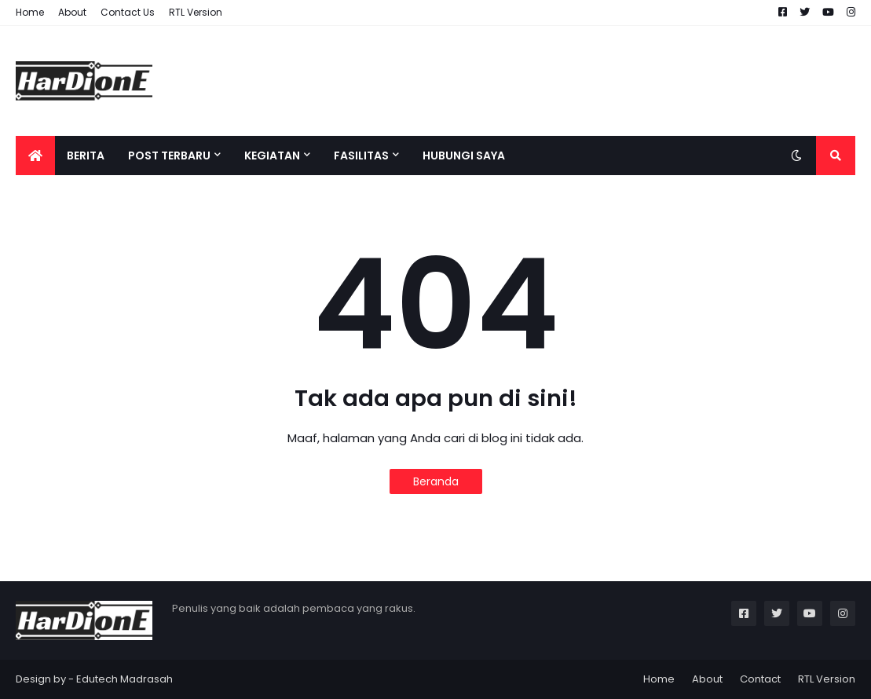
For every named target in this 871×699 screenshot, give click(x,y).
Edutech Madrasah (124, 679)
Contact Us (128, 12)
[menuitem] (35, 155)
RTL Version (195, 12)
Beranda (436, 481)
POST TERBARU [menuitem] (169, 155)
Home (30, 12)
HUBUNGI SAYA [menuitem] (464, 155)
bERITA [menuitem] (85, 155)
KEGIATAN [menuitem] (272, 155)
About (72, 12)
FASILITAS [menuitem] (361, 155)
